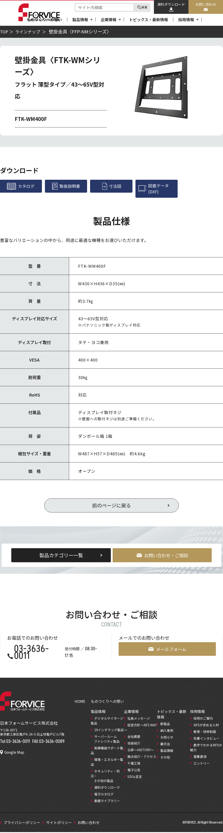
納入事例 (166, 731)
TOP (4, 32)
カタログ (21, 186)
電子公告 (133, 770)
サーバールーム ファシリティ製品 (105, 740)
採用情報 (186, 19)
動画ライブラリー (107, 801)
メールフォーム (167, 650)
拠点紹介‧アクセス (141, 757)
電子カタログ (104, 795)
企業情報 (108, 19)
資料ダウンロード (171, 7)
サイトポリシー (59, 823)
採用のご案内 (203, 719)
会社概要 (133, 737)
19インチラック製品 (109, 730)
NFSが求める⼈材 (206, 726)
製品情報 (80, 19)
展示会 (165, 744)
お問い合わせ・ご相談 (162, 556)
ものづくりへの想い (44, 19)
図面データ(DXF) (154, 189)
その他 (165, 758)
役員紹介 (133, 744)
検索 (142, 7)
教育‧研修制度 (205, 732)
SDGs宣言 (134, 777)
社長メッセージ (138, 719)
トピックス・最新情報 (148, 19)
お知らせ (166, 738)
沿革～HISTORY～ (140, 750)
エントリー (202, 764)
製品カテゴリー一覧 (61, 556)
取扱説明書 (66, 186)
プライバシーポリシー (21, 823)
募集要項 (200, 757)
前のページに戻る (111, 506)
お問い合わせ (205, 7)
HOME (80, 702)
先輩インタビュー (206, 739)
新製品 (165, 724)
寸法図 (111, 186)
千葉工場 (133, 764)
